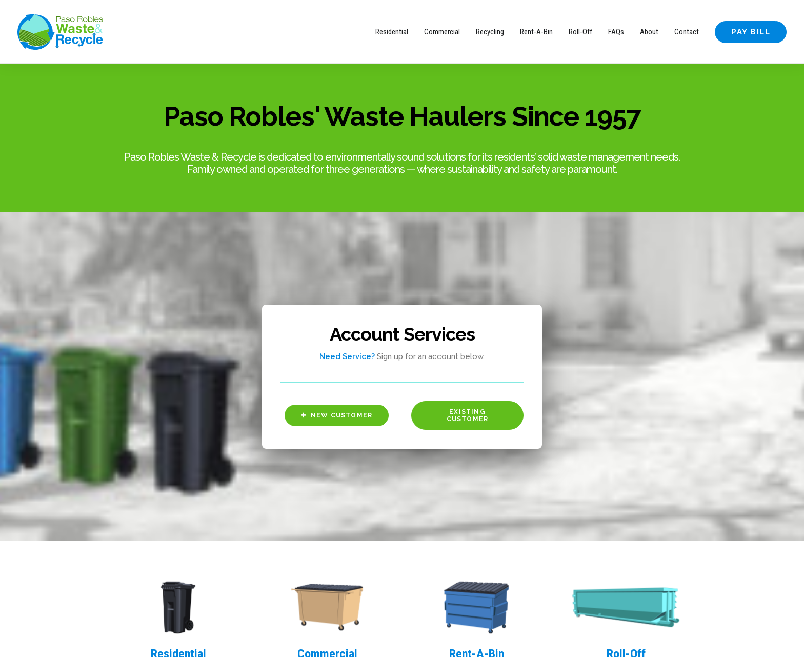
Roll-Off (580, 31)
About (649, 31)
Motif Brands (170, 637)
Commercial (442, 31)
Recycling (490, 31)
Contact (686, 31)
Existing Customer (468, 344)
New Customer (337, 344)
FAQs (616, 31)
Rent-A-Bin (536, 31)
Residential (391, 31)
